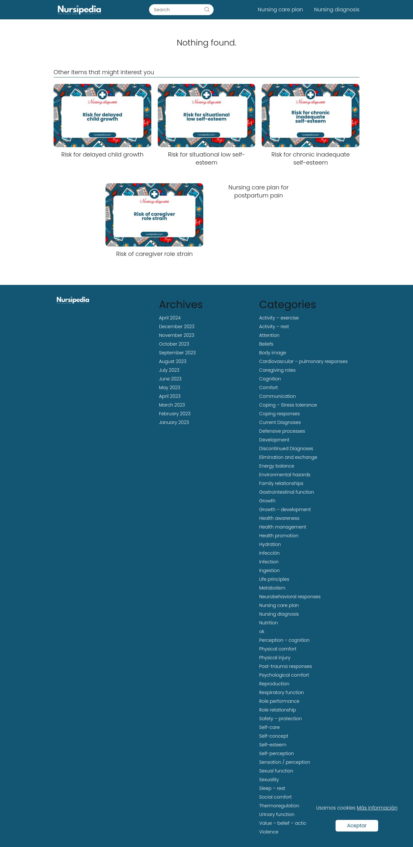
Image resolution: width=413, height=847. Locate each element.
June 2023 (170, 379)
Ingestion (269, 570)
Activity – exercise (279, 318)
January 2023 (174, 422)
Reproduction (274, 684)
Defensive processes (282, 431)
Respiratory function (281, 692)
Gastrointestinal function (286, 492)
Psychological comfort (284, 675)
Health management (282, 527)
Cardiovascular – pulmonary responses (303, 361)
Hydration (270, 544)
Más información (377, 807)
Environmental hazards (284, 474)
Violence (268, 832)
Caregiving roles (277, 370)
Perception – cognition (284, 640)
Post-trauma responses (285, 666)
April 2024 (170, 318)
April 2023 (170, 396)
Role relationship (277, 710)
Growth (267, 501)
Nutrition (268, 623)
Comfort (268, 387)
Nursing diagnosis (336, 9)
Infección (269, 553)
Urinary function (276, 814)
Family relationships (281, 483)
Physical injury (274, 657)
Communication (277, 396)
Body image (272, 352)
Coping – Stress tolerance (288, 405)
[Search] (207, 9)
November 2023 (176, 335)
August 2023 (172, 361)
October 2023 (174, 344)
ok (261, 631)
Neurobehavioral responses (289, 596)
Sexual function (276, 771)
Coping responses (279, 413)
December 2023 (177, 326)
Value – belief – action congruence (298, 823)
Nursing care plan (280, 9)
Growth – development (285, 509)
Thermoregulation (279, 805)
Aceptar (357, 825)
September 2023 (177, 352)
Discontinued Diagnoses (286, 448)
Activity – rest (274, 326)
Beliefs (266, 344)
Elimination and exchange (288, 457)
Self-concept (273, 736)
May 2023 (169, 387)
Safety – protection (280, 718)
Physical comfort (277, 649)
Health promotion (278, 535)
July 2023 (169, 370)
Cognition (270, 379)
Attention (269, 335)
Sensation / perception (284, 762)
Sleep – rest (272, 788)
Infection (268, 562)
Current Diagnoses (280, 422)
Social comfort (275, 797)
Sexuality (269, 779)
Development (274, 440)
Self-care (269, 727)
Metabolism (272, 588)
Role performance (279, 701)
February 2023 (175, 413)
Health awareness (279, 518)
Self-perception (276, 753)
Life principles (274, 579)
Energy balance (276, 466)
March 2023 (172, 405)
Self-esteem (272, 744)
